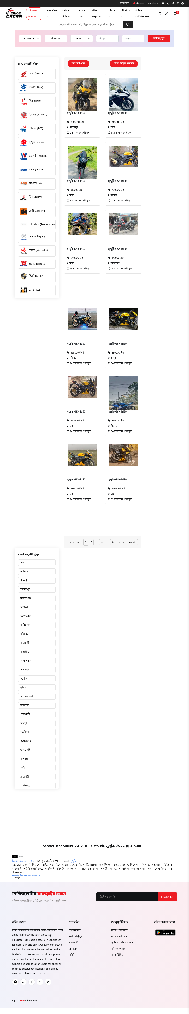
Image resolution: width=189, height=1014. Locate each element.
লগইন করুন (74, 930)
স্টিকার (112, 13)
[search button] (128, 24)
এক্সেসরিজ (52, 13)
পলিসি (72, 955)
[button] (16, 878)
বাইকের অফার (118, 949)
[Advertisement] (100, 291)
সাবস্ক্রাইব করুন (167, 897)
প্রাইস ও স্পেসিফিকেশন (142, 14)
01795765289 (123, 3)
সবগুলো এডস (79, 63)
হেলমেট (82, 13)
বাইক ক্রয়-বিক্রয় (32, 14)
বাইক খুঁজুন (158, 38)
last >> (132, 542)
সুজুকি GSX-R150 (76, 113)
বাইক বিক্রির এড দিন (124, 63)
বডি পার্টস (125, 13)
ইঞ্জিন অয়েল (96, 14)
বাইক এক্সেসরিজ (119, 930)
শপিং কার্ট (73, 943)
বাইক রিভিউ (117, 955)
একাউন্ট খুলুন (75, 937)
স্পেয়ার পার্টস (66, 14)
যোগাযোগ (73, 949)
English (21, 856)
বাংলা (14, 856)
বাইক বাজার (31, 1001)
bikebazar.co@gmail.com (145, 3)
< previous (75, 542)
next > (121, 542)
